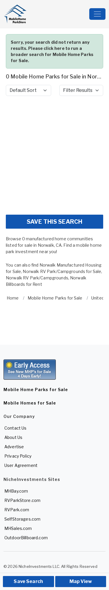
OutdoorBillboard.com (26, 537)
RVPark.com (16, 509)
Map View (80, 581)
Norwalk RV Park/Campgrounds (37, 277)
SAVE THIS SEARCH (54, 221)
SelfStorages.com (22, 519)
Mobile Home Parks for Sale (35, 389)
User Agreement (20, 465)
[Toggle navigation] (97, 14)
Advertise (14, 446)
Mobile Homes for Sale (29, 402)
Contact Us (15, 428)
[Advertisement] (54, 155)
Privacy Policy (17, 456)
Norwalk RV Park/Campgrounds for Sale (62, 271)
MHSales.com (18, 528)
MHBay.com (16, 491)
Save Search (28, 581)
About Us (13, 437)
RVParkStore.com (22, 500)
